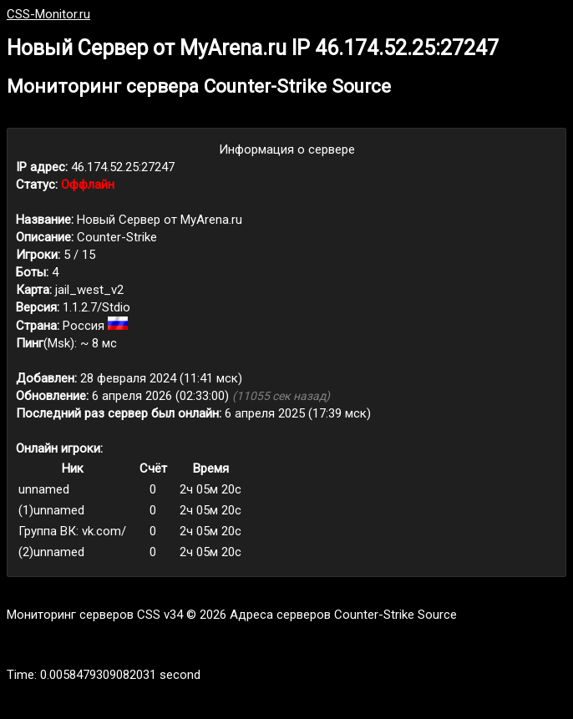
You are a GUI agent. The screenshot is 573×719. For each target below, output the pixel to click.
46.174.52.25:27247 (123, 167)
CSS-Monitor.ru (48, 14)
